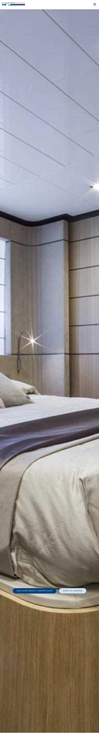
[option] (49, 367)
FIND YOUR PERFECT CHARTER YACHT (34, 590)
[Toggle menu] (94, 4)
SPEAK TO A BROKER (73, 590)
